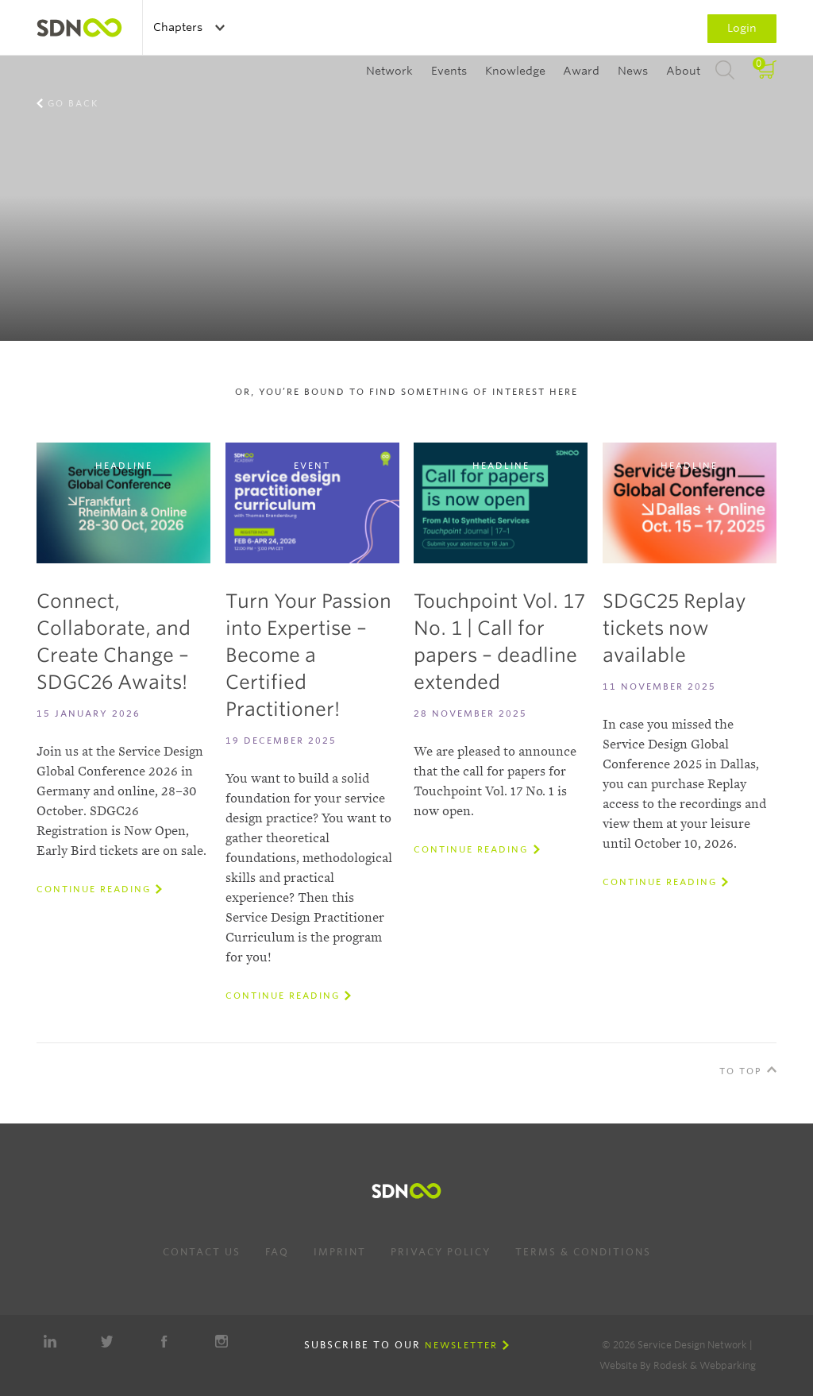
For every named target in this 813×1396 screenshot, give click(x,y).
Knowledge (515, 70)
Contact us (202, 1252)
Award (581, 70)
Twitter (107, 1341)
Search (724, 71)
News (633, 70)
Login (742, 27)
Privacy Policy (441, 1252)
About (683, 70)
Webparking (727, 1365)
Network (389, 70)
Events (449, 70)
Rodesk (670, 1365)
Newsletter (461, 1345)
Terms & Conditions (583, 1252)
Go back (73, 103)
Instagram (221, 1341)
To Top (740, 1071)
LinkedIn (50, 1341)
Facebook (164, 1341)
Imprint (340, 1252)
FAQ (277, 1252)
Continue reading (94, 889)
